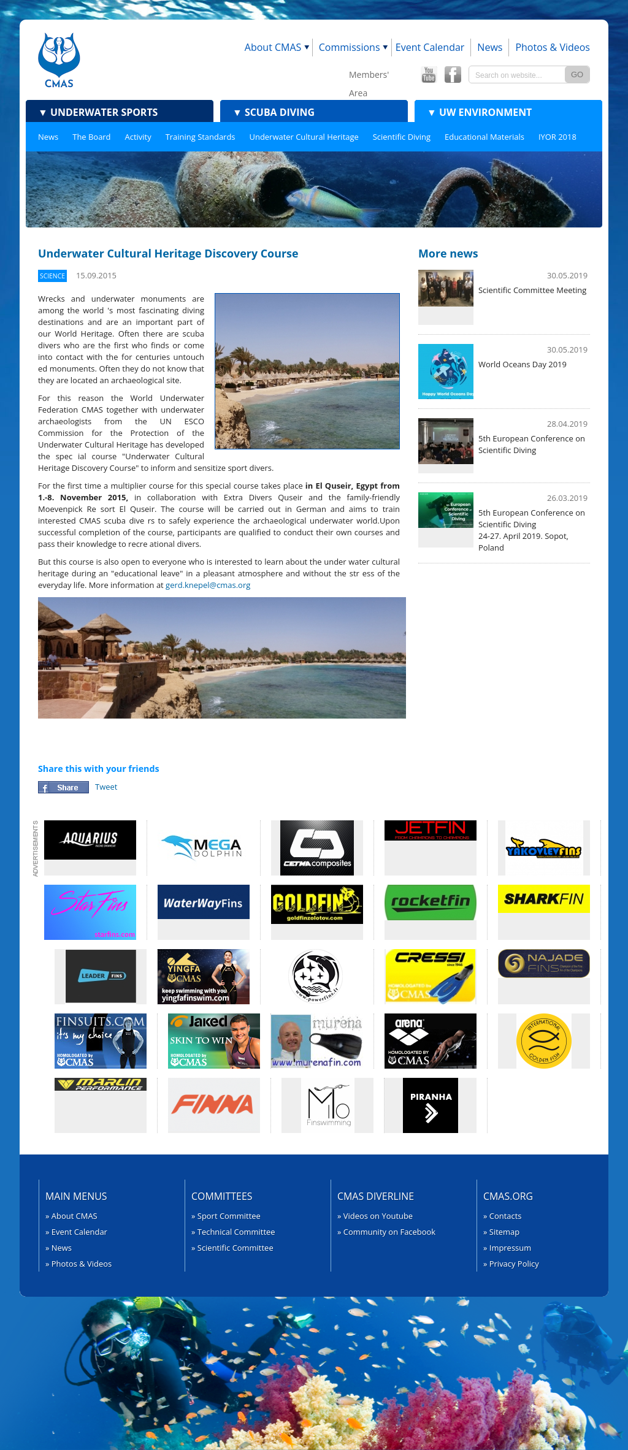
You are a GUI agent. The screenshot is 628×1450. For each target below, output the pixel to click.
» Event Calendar (76, 1231)
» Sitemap (501, 1231)
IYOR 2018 (557, 136)
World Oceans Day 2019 (522, 364)
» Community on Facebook (386, 1231)
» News (58, 1247)
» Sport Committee (226, 1215)
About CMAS (273, 47)
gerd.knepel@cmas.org (208, 584)
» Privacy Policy (511, 1263)
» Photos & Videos (78, 1263)
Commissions (349, 47)
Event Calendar (430, 47)
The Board (91, 136)
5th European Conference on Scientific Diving (531, 444)
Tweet (106, 786)
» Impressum (507, 1247)
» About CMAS (71, 1215)
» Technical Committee (233, 1231)
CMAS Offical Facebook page (452, 75)
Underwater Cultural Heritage (304, 136)
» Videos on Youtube (375, 1215)
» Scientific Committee (232, 1247)
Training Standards (201, 136)
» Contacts (502, 1215)
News (489, 47)
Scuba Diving (273, 112)
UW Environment (479, 112)
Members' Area (369, 76)
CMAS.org (508, 1196)
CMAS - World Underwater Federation (59, 60)
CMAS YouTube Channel (428, 75)
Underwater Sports (98, 112)
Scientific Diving (402, 136)
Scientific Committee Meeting (532, 290)
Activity (138, 136)
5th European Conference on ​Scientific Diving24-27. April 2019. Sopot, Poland (532, 530)
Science (52, 276)
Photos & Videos (552, 47)
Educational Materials (484, 136)
